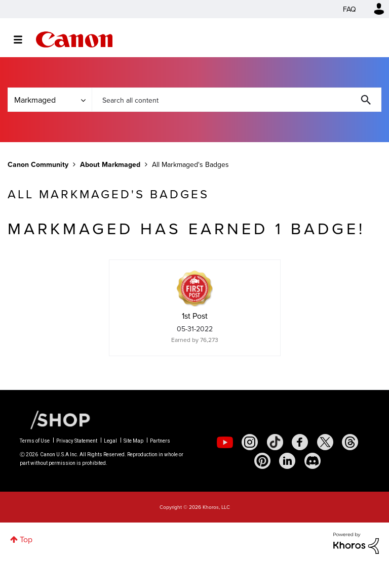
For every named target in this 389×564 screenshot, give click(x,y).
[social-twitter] (325, 442)
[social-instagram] (250, 442)
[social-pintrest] (262, 461)
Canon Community (74, 39)
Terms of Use (35, 441)
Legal (110, 441)
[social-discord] (312, 461)
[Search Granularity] (50, 100)
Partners (160, 441)
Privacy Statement (76, 441)
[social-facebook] (300, 442)
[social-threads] (350, 442)
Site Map (133, 441)
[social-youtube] (225, 442)
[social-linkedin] (287, 461)
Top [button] (26, 539)
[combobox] (236, 100)
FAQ (349, 9)
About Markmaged (110, 164)
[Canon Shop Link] (55, 419)
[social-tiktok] (275, 442)
